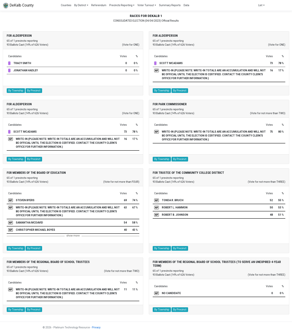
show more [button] (73, 235)
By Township (15, 90)
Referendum (98, 5)
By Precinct (33, 90)
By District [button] (80, 5)
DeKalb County (18, 5)
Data (186, 5)
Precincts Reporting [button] (120, 5)
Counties (66, 5)
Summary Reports (170, 5)
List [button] (260, 5)
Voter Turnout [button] (145, 5)
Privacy (96, 327)
